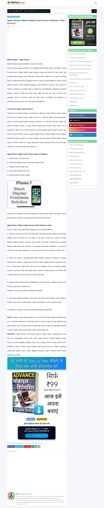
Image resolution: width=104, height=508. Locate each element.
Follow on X (75, 121)
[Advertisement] (36, 43)
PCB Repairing (74, 158)
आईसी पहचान (73, 102)
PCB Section (73, 83)
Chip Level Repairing (76, 146)
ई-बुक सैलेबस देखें (42, 419)
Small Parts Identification (77, 90)
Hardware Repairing (14, 443)
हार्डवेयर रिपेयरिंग (73, 184)
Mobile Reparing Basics (77, 154)
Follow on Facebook (77, 116)
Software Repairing (75, 161)
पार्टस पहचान (72, 106)
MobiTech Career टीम (16, 26)
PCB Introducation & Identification (80, 79)
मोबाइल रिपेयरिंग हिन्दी (75, 180)
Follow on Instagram (78, 131)
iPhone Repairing (25, 443)
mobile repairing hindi (36, 443)
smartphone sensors (76, 98)
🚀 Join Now (37, 435)
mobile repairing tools (77, 173)
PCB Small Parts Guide (76, 87)
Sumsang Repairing (75, 165)
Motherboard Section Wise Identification (78, 74)
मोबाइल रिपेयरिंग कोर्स (75, 177)
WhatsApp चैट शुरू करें (45, 11)
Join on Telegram (77, 136)
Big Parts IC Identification (77, 54)
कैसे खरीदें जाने (31, 419)
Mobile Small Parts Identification (80, 69)
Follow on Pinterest (77, 126)
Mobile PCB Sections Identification (80, 61)
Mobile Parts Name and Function (80, 65)
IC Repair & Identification (77, 58)
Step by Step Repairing (77, 94)
